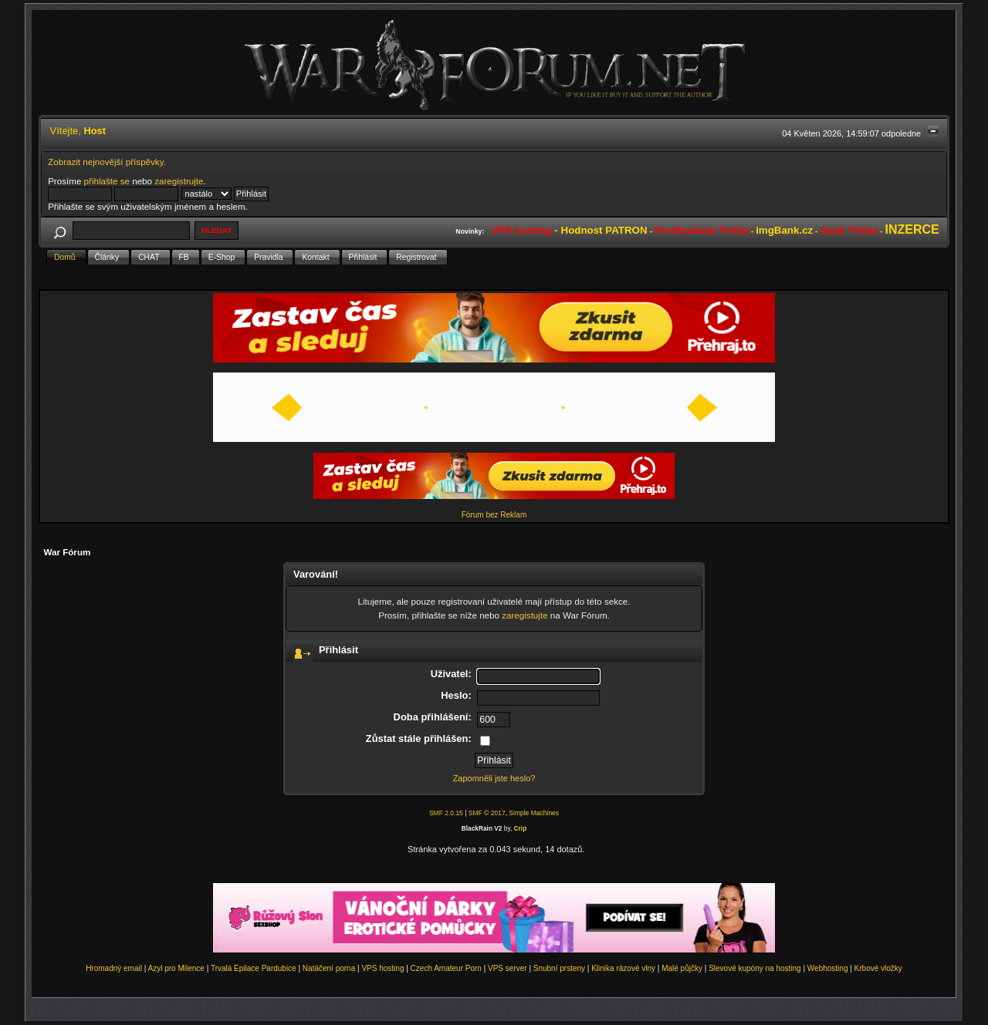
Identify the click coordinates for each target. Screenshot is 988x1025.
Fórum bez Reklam (494, 515)
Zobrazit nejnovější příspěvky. (107, 162)
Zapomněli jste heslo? (494, 778)
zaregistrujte (178, 181)
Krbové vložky (878, 968)
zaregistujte (524, 615)
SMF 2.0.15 (446, 813)
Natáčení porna (329, 968)
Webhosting (827, 968)
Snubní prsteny (559, 968)
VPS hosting (382, 968)
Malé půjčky (681, 968)
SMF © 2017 (487, 813)
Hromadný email (114, 968)
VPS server (507, 968)
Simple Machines (534, 813)
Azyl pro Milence (176, 968)
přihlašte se (107, 181)
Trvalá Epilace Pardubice (253, 968)
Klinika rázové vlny (623, 968)
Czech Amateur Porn (446, 968)
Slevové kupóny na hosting (755, 968)
